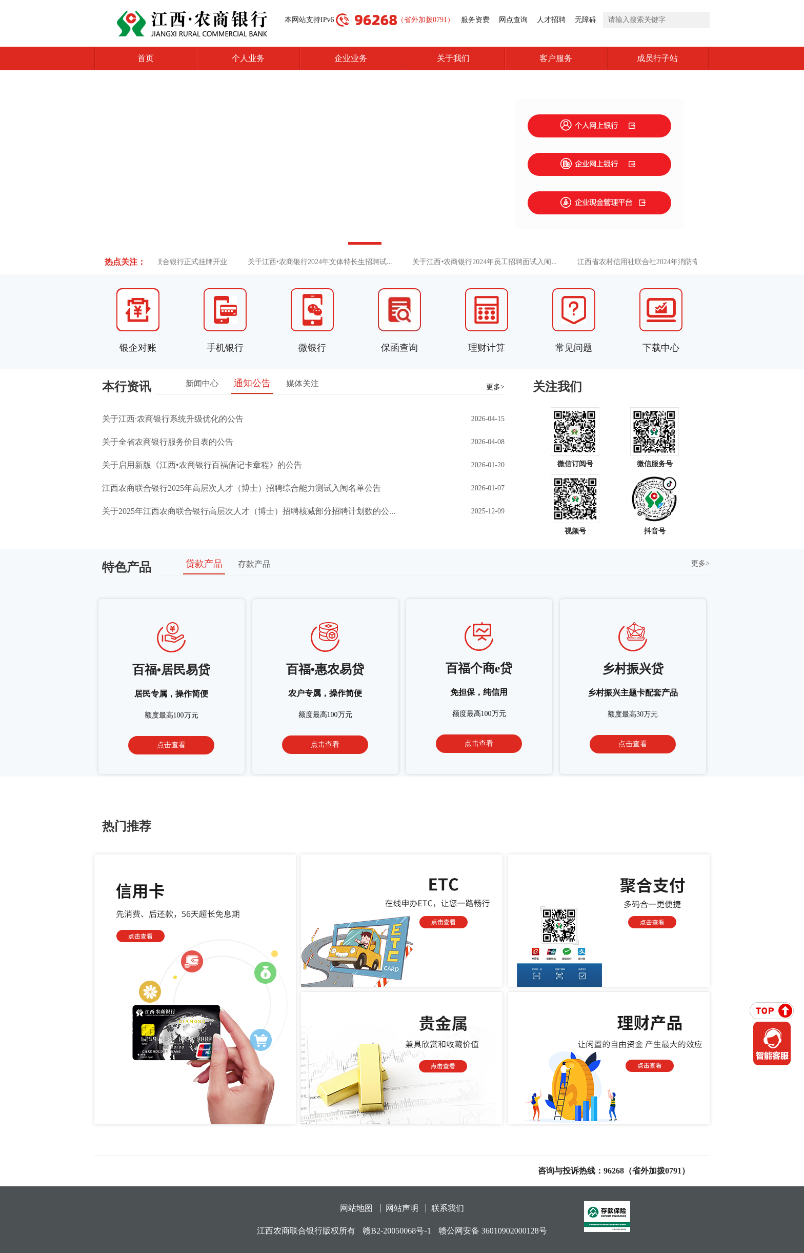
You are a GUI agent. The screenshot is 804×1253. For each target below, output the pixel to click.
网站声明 (402, 1208)
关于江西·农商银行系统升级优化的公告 (173, 418)
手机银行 (225, 348)
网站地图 (356, 1208)
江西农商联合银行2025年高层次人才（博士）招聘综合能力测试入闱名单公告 (241, 488)
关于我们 (453, 58)
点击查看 (171, 745)
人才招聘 (551, 20)
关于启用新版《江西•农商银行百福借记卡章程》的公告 (202, 465)
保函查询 (399, 348)
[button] (327, 243)
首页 (145, 58)
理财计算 (486, 348)
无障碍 (585, 20)
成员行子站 (673, 58)
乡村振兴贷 (633, 668)
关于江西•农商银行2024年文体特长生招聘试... (325, 262)
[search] (656, 20)
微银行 (312, 348)
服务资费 (475, 20)
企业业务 (350, 58)
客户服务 (555, 58)
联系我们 (447, 1208)
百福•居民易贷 (171, 670)
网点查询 (513, 20)
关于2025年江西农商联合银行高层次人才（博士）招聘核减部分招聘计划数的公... (248, 511)
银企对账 (137, 348)
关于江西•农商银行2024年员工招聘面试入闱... (489, 262)
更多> (495, 387)
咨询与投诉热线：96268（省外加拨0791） (614, 1170)
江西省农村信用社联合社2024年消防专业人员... (657, 262)
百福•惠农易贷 (325, 669)
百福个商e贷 (479, 668)
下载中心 (660, 348)
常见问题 (573, 348)
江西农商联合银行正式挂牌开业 (182, 262)
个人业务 (248, 58)
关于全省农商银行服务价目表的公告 (167, 441)
